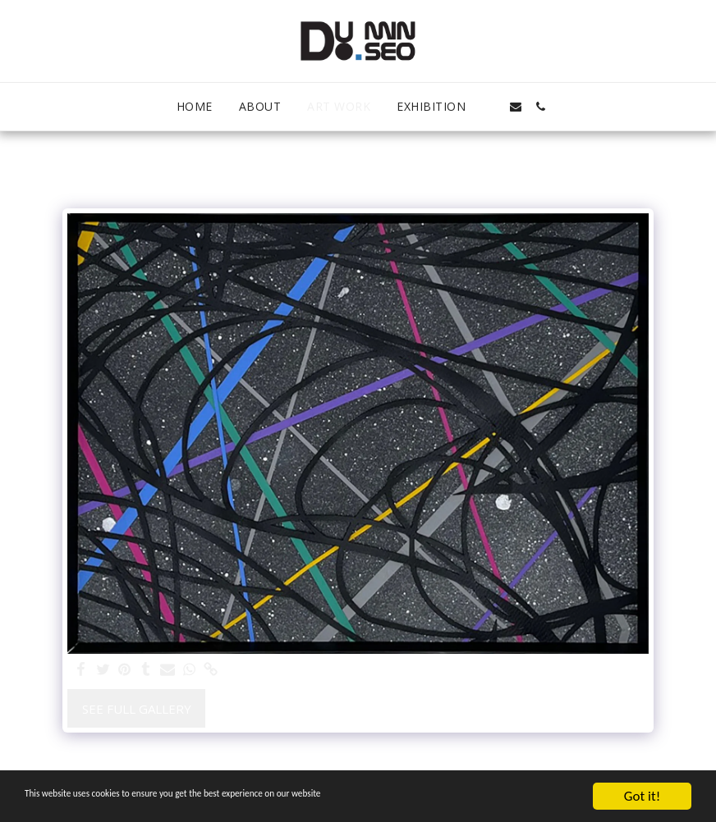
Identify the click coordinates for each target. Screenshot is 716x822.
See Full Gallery (136, 709)
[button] (491, 106)
